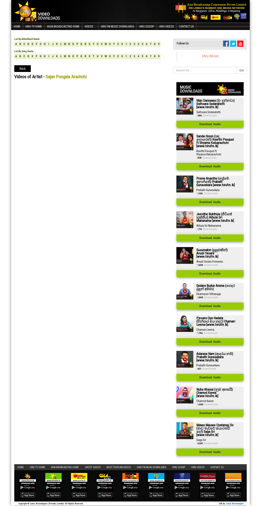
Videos (89, 26)
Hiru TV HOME (33, 26)
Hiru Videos (166, 26)
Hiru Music (210, 56)
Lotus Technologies (235, 503)
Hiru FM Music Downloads (117, 26)
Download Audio (210, 124)
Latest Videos (93, 467)
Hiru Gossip (146, 26)
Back (22, 69)
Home (17, 26)
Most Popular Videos (119, 467)
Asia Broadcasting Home (63, 26)
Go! (241, 70)
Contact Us (186, 26)
